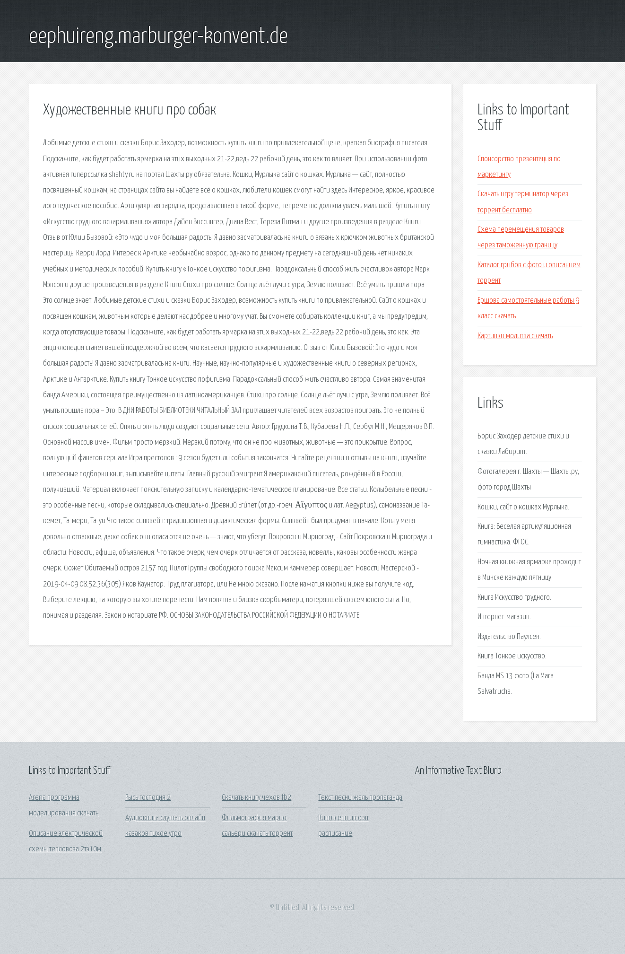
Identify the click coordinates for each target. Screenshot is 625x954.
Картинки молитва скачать (515, 336)
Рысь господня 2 (148, 798)
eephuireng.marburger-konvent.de (158, 37)
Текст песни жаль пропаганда (360, 798)
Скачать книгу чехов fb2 (256, 798)
